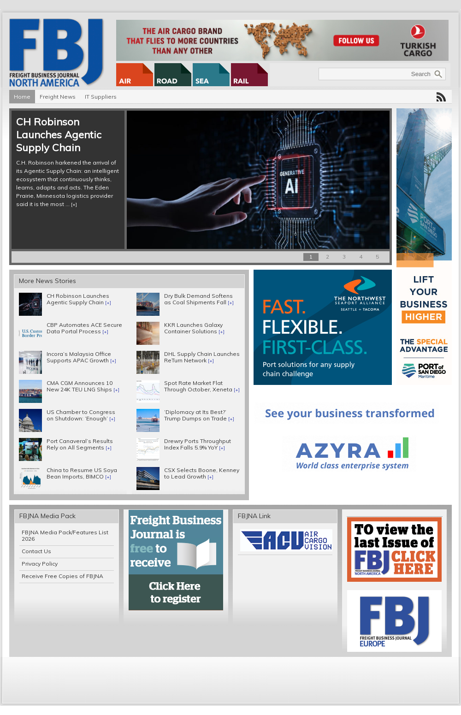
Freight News (58, 96)
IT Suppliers (101, 96)
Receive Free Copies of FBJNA (62, 576)
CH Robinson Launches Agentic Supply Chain (58, 134)
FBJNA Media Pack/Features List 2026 (65, 535)
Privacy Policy (40, 563)
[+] (74, 204)
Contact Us (36, 551)
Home (22, 96)
